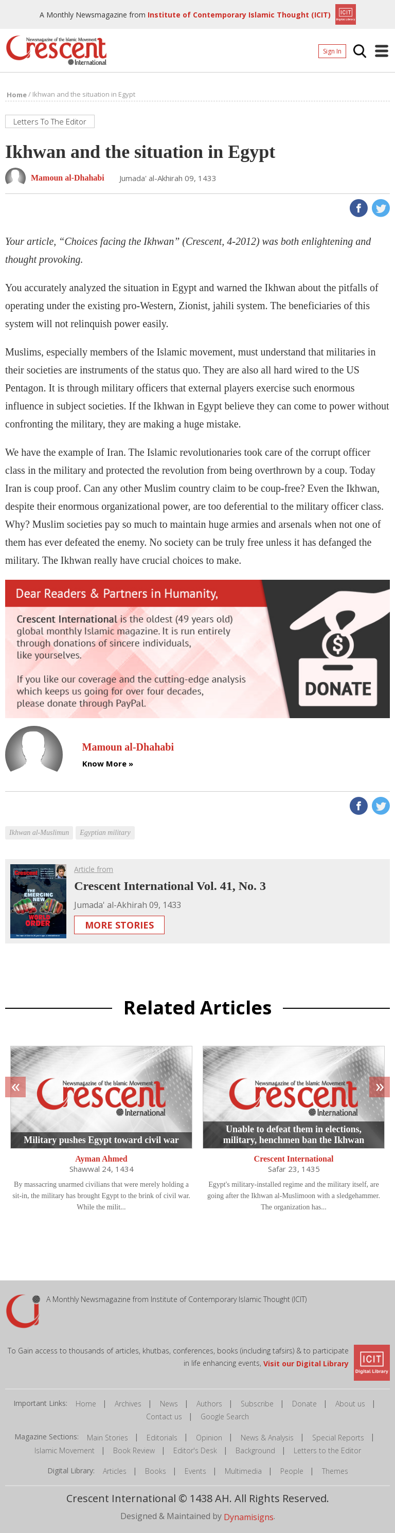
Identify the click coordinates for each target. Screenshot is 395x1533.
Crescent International (294, 1159)
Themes (335, 1471)
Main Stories (107, 1437)
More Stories (119, 925)
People (291, 1471)
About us (350, 1404)
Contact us (164, 1417)
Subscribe (257, 1404)
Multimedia (243, 1471)
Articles (115, 1471)
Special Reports (338, 1437)
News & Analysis (267, 1437)
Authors (209, 1404)
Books (155, 1471)
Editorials (162, 1437)
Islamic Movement (64, 1450)
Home (86, 1404)
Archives (128, 1404)
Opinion (209, 1437)
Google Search (225, 1417)
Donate (304, 1404)
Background (255, 1450)
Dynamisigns (249, 1517)
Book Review (134, 1450)
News (169, 1404)
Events (195, 1471)
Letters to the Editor (327, 1450)
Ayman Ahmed (101, 1159)
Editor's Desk (195, 1450)
